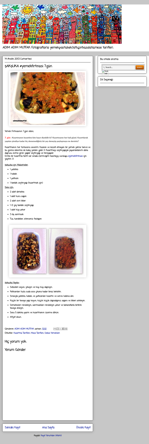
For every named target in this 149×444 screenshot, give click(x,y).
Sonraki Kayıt (12, 428)
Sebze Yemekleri (52, 333)
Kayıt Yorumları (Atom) (51, 435)
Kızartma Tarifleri (22, 333)
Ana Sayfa (48, 428)
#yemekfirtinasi (75, 156)
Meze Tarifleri (37, 333)
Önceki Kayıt (83, 428)
